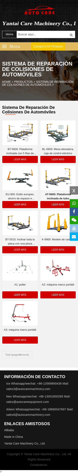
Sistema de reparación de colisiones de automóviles (37, 83)
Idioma (9, 34)
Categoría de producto (48, 46)
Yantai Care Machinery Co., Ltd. (24, 443)
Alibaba (9, 430)
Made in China (13, 436)
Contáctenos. (39, 465)
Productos (23, 81)
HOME (6, 81)
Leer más (20, 159)
